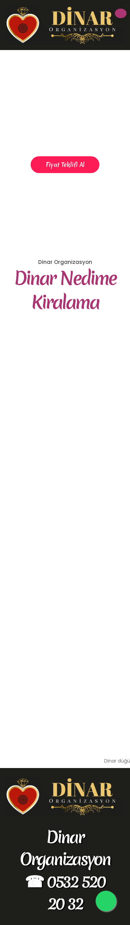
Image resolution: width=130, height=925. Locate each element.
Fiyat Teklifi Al (65, 165)
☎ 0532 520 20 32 (65, 892)
